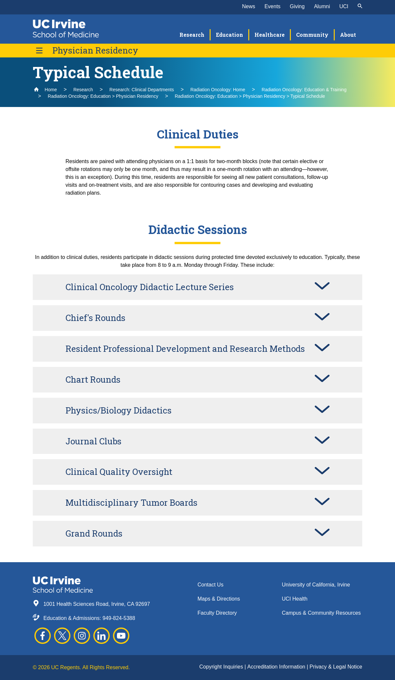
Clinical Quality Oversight (119, 471)
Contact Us (210, 584)
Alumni (322, 6)
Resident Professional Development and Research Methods (185, 348)
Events (272, 6)
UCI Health (295, 599)
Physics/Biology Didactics (119, 410)
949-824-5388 (119, 618)
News (248, 6)
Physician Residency (95, 50)
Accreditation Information (277, 666)
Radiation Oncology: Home (217, 89)
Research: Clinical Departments (141, 89)
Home (45, 89)
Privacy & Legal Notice (336, 666)
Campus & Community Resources (321, 613)
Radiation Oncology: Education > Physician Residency (103, 96)
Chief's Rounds (95, 317)
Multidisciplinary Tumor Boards (132, 502)
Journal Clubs (94, 441)
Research (83, 89)
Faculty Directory (217, 613)
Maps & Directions (219, 599)
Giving (297, 6)
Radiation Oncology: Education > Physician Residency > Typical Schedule (250, 96)
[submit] (360, 7)
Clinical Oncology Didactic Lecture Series (150, 286)
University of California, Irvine (316, 584)
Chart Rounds (93, 379)
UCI (343, 6)
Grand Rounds (94, 533)
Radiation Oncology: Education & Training (304, 89)
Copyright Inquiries (222, 666)
